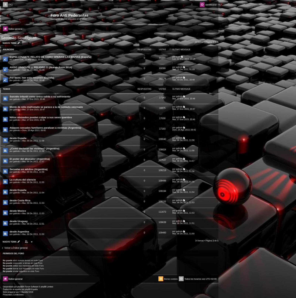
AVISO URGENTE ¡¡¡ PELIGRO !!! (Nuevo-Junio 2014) (41, 67)
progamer (12, 292)
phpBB (20, 287)
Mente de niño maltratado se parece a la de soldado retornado (46, 107)
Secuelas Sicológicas (19, 38)
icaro (15, 59)
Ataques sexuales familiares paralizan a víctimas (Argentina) (45, 127)
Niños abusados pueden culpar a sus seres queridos (41, 117)
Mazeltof (25, 292)
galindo (16, 70)
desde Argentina (19, 231)
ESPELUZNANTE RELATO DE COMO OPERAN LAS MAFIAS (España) (50, 57)
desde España (18, 138)
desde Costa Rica (20, 200)
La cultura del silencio (23, 179)
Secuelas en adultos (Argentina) (29, 169)
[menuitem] (8, 5)
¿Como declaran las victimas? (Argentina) (34, 148)
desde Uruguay (19, 221)
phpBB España (31, 289)
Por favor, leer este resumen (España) (32, 77)
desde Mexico (18, 210)
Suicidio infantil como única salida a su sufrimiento (40, 96)
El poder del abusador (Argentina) (30, 158)
